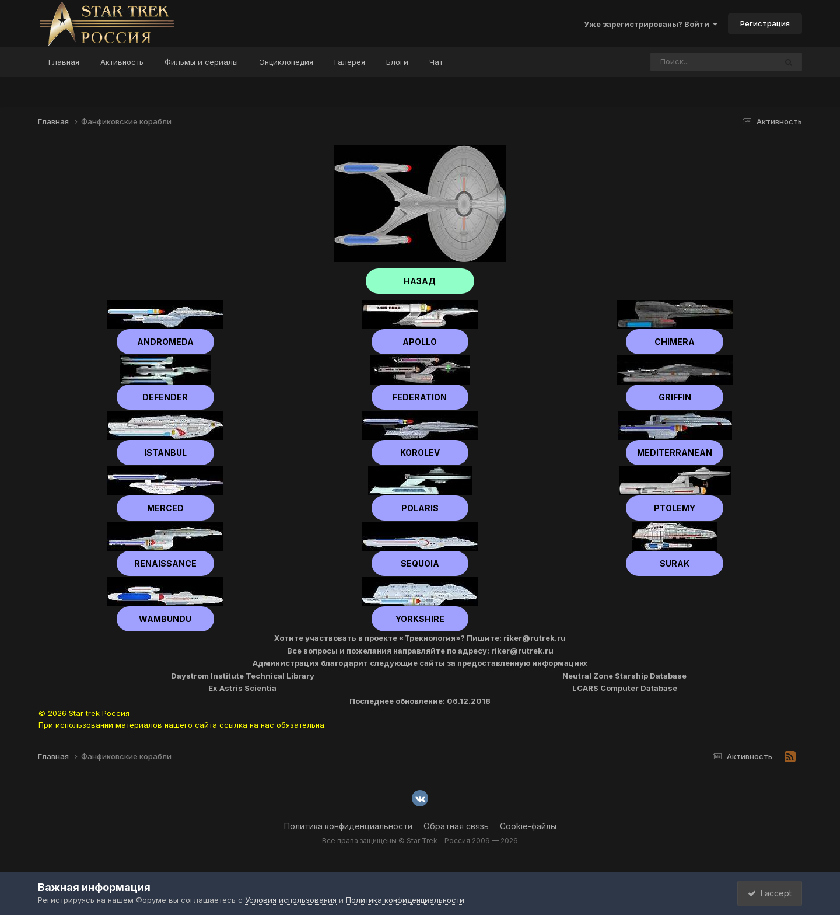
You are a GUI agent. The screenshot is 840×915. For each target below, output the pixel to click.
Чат (436, 62)
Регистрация (765, 23)
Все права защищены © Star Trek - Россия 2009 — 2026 (420, 840)
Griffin (675, 397)
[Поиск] (691, 62)
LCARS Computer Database (624, 688)
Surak (675, 563)
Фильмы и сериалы (201, 62)
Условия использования (291, 899)
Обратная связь (456, 826)
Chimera (674, 342)
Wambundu (165, 619)
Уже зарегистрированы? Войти (651, 24)
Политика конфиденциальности (348, 826)
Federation (420, 397)
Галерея (349, 62)
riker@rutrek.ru (534, 637)
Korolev (420, 453)
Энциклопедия (286, 62)
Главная (63, 62)
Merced (165, 508)
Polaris (420, 508)
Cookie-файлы (528, 826)
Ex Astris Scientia (242, 688)
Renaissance (165, 563)
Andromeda (165, 342)
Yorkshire (420, 619)
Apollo (419, 342)
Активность (122, 62)
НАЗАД (420, 281)
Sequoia (420, 563)
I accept (768, 893)
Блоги (397, 62)
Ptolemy (674, 508)
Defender (165, 397)
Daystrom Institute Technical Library (242, 675)
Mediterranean (674, 453)
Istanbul (165, 453)
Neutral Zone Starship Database (624, 675)
